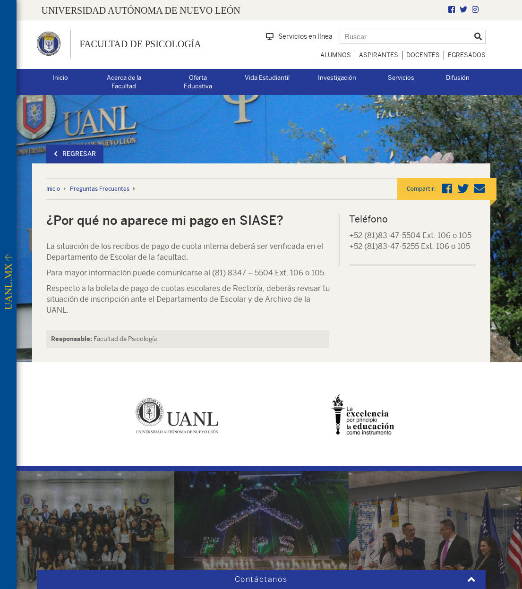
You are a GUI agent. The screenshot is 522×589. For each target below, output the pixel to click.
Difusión (458, 77)
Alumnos (335, 55)
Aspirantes (378, 55)
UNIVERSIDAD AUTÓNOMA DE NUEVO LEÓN (141, 10)
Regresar (75, 153)
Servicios (401, 77)
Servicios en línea (299, 36)
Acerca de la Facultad (124, 82)
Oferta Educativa (198, 82)
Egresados (467, 55)
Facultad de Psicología (140, 44)
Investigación (337, 77)
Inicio (60, 77)
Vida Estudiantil (267, 77)
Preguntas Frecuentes (99, 189)
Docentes (423, 55)
